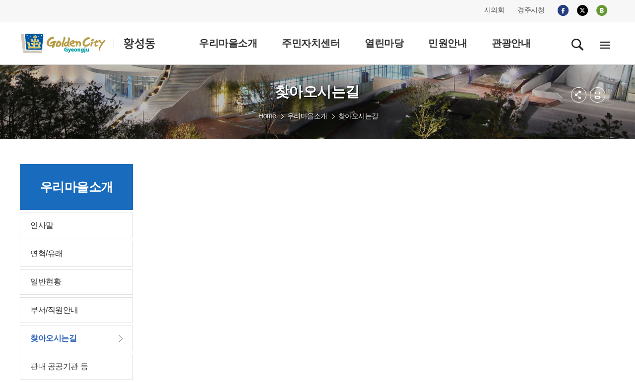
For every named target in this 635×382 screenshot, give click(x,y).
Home (267, 116)
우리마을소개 (307, 116)
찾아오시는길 (358, 116)
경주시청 (530, 10)
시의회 (494, 10)
